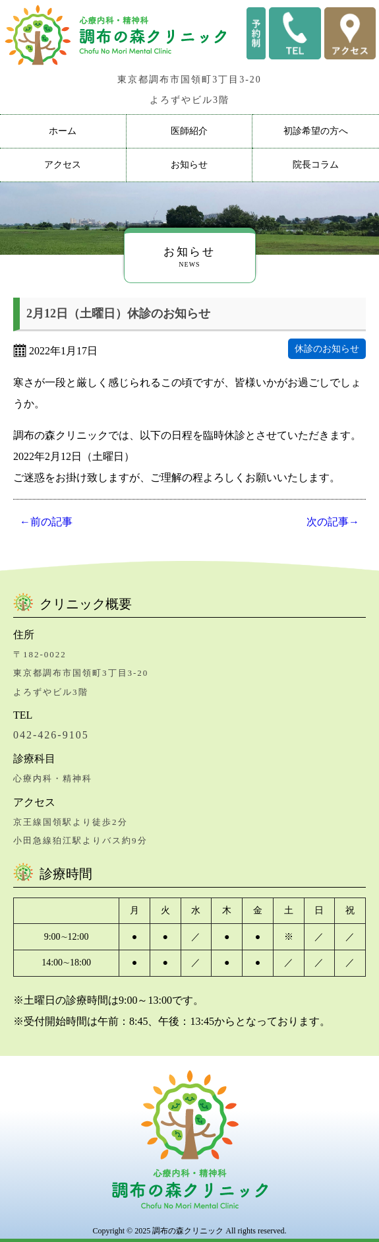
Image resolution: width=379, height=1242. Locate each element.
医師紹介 (189, 131)
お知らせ (189, 165)
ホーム (62, 131)
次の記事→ (332, 521)
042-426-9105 (51, 734)
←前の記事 (46, 521)
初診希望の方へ (315, 131)
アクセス (62, 165)
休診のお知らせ (327, 349)
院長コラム (316, 165)
